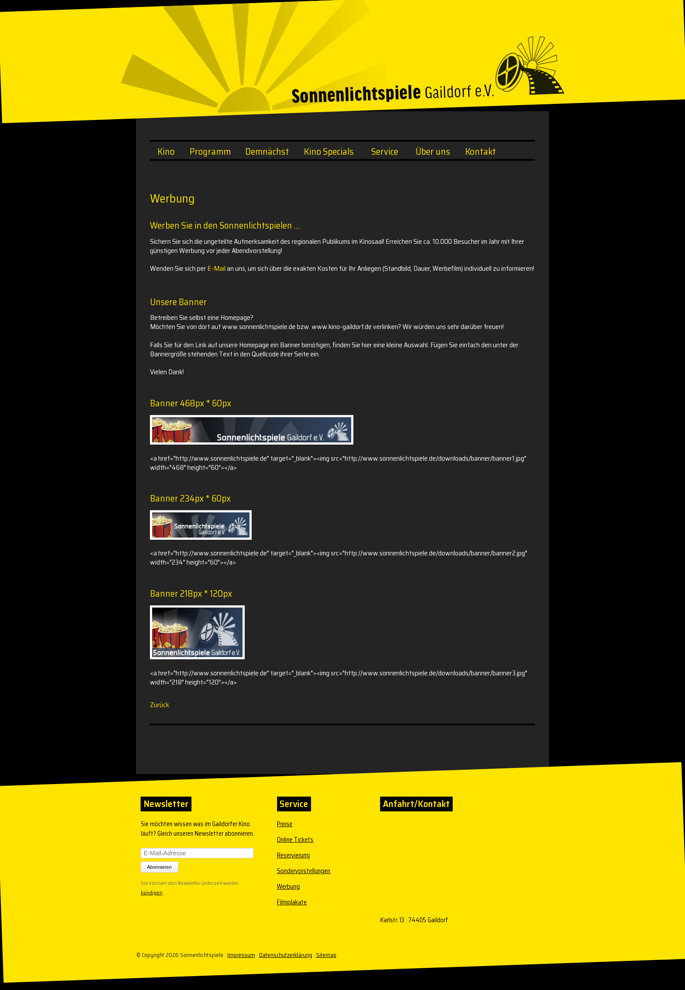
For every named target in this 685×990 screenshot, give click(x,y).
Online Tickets (295, 839)
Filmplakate (292, 902)
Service (384, 151)
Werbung (288, 886)
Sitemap (326, 955)
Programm (210, 151)
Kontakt (480, 151)
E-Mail (216, 268)
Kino (166, 151)
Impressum (241, 955)
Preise (285, 824)
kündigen (152, 892)
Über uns (433, 151)
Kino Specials (329, 151)
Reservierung (293, 855)
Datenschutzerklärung (285, 955)
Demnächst (267, 151)
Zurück (159, 704)
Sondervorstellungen (303, 871)
